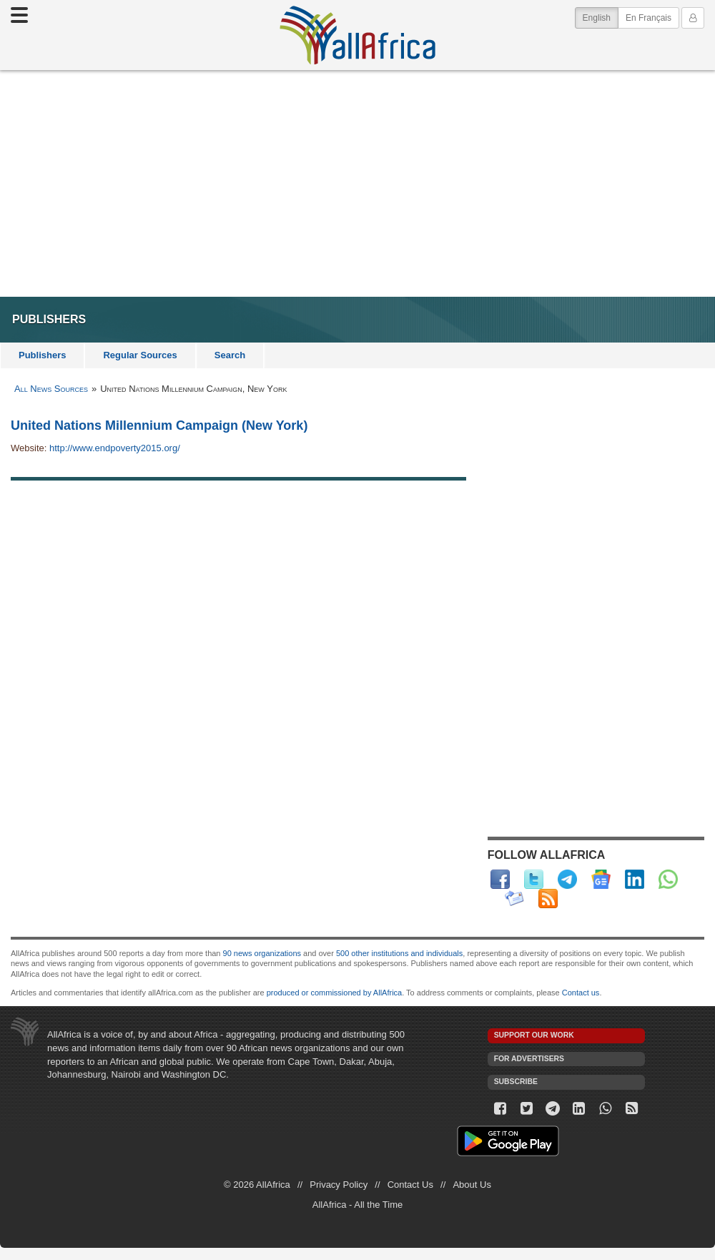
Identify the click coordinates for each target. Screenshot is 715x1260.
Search (229, 355)
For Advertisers (529, 1059)
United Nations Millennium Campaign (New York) (159, 425)
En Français (648, 18)
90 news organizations (262, 953)
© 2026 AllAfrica (257, 1184)
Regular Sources (140, 355)
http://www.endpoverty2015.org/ (114, 448)
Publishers (42, 355)
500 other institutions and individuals (399, 953)
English (600, 17)
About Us (471, 1184)
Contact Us (410, 1184)
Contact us (581, 992)
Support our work (534, 1035)
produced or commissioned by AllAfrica (335, 992)
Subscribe (516, 1082)
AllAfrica (357, 35)
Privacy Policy (339, 1184)
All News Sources (51, 388)
